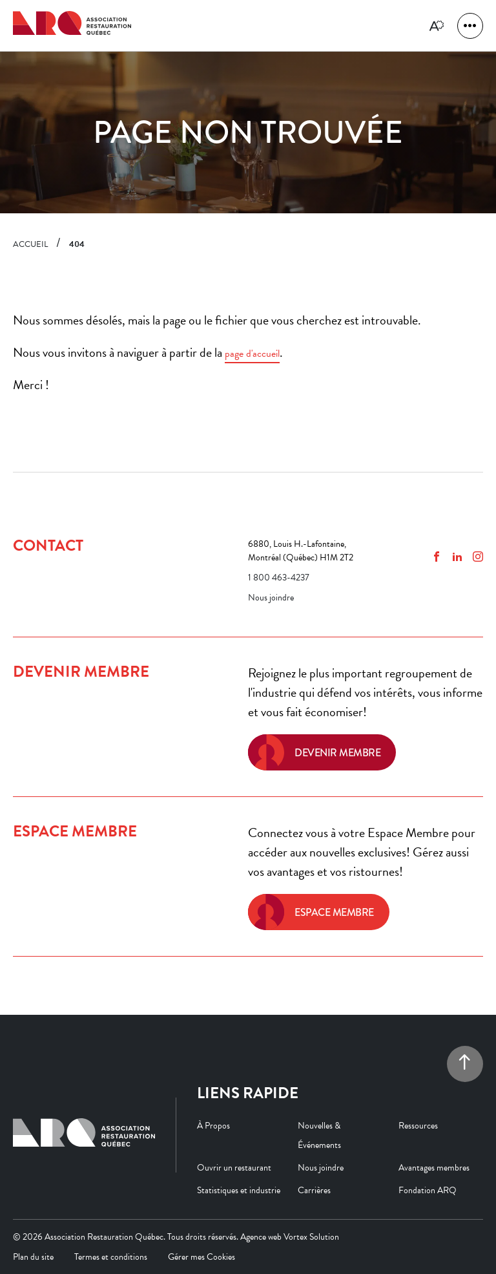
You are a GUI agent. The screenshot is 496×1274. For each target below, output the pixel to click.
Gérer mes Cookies (201, 1257)
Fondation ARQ (427, 1190)
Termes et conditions (110, 1257)
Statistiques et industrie (238, 1190)
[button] (470, 26)
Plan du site (33, 1257)
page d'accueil (252, 353)
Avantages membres (434, 1167)
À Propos (213, 1125)
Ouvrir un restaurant (234, 1167)
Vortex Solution (311, 1237)
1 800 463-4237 (278, 577)
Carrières (314, 1190)
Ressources (418, 1125)
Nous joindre (271, 597)
